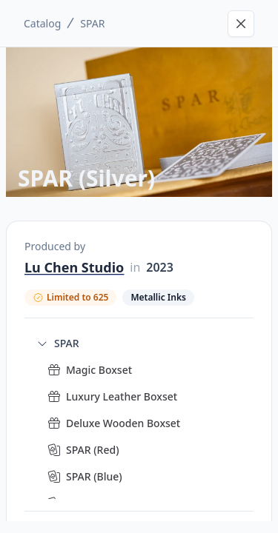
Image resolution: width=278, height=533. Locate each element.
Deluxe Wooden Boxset (123, 423)
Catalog (42, 23)
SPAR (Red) (92, 450)
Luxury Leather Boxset (121, 396)
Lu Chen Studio (74, 267)
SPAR (92, 23)
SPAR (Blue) (94, 476)
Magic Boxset (99, 370)
